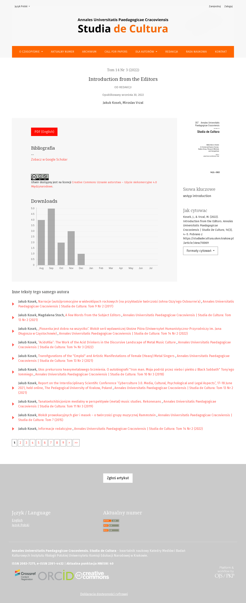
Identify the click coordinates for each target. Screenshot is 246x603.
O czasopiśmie (29, 51)
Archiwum (89, 51)
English (17, 520)
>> (76, 443)
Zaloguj (228, 6)
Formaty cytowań (199, 251)
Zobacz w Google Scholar (49, 159)
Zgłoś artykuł (118, 478)
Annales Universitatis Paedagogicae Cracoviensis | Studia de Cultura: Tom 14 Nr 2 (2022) (123, 333)
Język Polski (23, 6)
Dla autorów (145, 51)
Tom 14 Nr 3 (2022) (123, 70)
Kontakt (221, 51)
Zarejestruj (215, 6)
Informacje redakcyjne (55, 429)
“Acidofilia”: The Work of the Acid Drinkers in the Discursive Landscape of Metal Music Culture (107, 342)
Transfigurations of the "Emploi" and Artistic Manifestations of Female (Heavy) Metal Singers (106, 356)
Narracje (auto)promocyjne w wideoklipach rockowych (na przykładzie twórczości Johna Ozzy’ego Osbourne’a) (119, 301)
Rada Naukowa (196, 51)
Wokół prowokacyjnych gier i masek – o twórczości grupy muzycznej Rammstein (97, 415)
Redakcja (171, 51)
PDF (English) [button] (44, 132)
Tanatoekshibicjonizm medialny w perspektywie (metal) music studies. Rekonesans (100, 401)
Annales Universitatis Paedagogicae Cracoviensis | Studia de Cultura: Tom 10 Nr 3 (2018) (99, 374)
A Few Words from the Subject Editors (93, 315)
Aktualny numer (62, 51)
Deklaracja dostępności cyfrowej (104, 594)
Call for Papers (116, 51)
